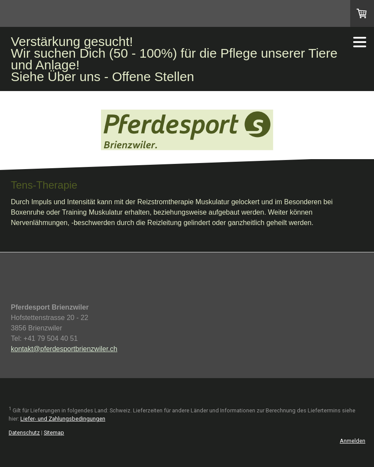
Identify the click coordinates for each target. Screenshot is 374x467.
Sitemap (54, 432)
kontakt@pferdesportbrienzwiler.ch (64, 349)
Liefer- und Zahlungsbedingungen (62, 418)
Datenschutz (24, 432)
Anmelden (352, 441)
